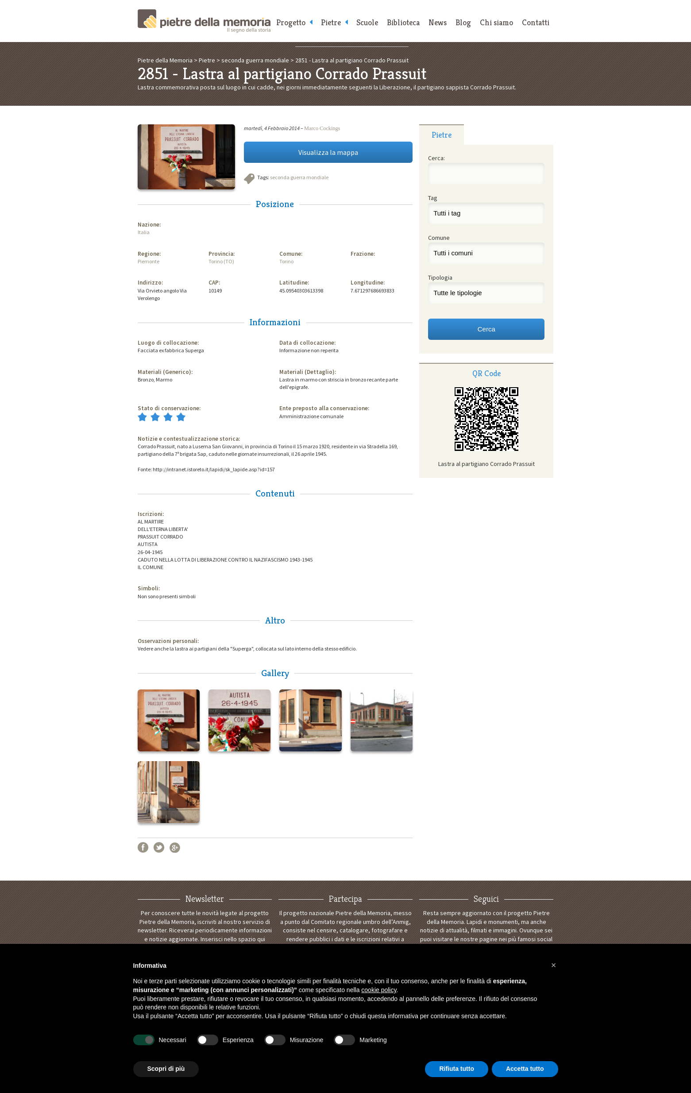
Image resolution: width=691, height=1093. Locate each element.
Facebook (143, 847)
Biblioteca (403, 22)
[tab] (441, 134)
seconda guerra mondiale (299, 177)
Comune (439, 238)
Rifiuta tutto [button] (456, 1068)
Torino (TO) (221, 261)
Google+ (175, 847)
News (437, 22)
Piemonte (148, 261)
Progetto (290, 22)
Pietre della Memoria (204, 21)
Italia (144, 232)
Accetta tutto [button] (525, 1068)
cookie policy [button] (378, 989)
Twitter (159, 847)
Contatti (535, 22)
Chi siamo (496, 22)
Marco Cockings (322, 128)
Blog (463, 22)
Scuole (367, 22)
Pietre (331, 22)
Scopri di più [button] (166, 1068)
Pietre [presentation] (442, 135)
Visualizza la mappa (328, 152)
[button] (554, 965)
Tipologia (440, 277)
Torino (286, 261)
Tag (432, 198)
